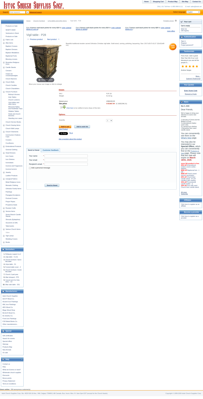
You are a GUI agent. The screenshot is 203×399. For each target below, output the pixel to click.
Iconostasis (9, 162)
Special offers (7, 341)
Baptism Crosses (11, 46)
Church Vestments (12, 132)
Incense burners (11, 169)
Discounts (6, 375)
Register (184, 43)
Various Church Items (13, 229)
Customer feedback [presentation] (51, 150)
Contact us (6, 364)
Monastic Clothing (12, 185)
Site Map (185, 1)
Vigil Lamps (10, 236)
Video (8, 232)
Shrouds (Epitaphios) (13, 219)
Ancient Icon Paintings (10, 301)
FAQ (4, 367)
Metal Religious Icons (13, 182)
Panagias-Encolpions (13, 195)
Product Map (172, 1)
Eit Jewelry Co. (8, 316)
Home (28, 21)
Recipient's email (35, 164)
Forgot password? (187, 45)
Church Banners (11, 79)
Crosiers (8, 140)
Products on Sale (11, 26)
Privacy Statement (9, 381)
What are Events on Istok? (12, 369)
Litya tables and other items (57, 21)
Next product (53, 39)
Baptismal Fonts (11, 56)
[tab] (33, 150)
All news (184, 192)
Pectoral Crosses (11, 198)
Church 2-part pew (11, 274)
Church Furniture (39, 21)
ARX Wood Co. (8, 307)
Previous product (35, 39)
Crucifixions (10, 143)
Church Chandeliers (12, 88)
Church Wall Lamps (12, 128)
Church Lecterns (14, 100)
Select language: (186, 12)
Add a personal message (39, 168)
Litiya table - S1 (10, 264)
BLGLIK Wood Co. (9, 313)
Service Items (10, 211)
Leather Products (11, 175)
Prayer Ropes (10, 201)
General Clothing (11, 149)
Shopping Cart (158, 1)
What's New (186, 138)
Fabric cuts (9, 40)
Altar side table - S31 (12, 284)
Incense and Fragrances (14, 166)
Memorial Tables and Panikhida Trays (15, 107)
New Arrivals (7, 350)
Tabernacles (10, 226)
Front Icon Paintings (9, 318)
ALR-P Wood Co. (8, 299)
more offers (171, 31)
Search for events (9, 338)
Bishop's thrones (14, 94)
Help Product (63, 129)
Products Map (7, 347)
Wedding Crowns (11, 239)
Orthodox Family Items (13, 188)
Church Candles (11, 85)
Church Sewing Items (13, 125)
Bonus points (7, 378)
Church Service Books (13, 122)
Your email (33, 160)
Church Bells (10, 82)
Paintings (9, 192)
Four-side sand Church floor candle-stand (190, 186)
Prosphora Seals (11, 205)
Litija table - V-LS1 (11, 257)
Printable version (168, 21)
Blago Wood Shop (9, 310)
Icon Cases (9, 156)
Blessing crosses (11, 59)
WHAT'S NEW (11, 30)
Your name (33, 156)
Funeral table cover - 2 (13, 267)
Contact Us (197, 1)
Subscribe (184, 194)
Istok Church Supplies (10, 296)
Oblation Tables (13, 111)
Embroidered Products (13, 146)
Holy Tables (12, 97)
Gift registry (185, 30)
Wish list (184, 29)
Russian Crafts (11, 208)
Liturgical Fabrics (11, 179)
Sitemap (5, 344)
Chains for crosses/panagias (12, 74)
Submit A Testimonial (193, 78)
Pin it (71, 133)
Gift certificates (8, 335)
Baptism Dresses (11, 49)
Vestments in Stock (12, 33)
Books (8, 242)
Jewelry (8, 172)
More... (198, 76)
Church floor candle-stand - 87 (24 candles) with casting (188, 178)
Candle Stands (11, 67)
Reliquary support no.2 (13, 254)
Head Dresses (11, 153)
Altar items (9, 43)
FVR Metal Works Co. (10, 321)
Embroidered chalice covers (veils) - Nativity (188, 166)
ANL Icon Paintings (9, 304)
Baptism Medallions (12, 52)
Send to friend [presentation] (33, 150)
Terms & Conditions (9, 384)
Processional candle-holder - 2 (188, 183)
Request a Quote (191, 94)
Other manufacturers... (10, 324)
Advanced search (36, 12)
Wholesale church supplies (12, 372)
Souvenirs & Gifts (12, 223)
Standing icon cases (15, 118)
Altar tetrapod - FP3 (12, 277)
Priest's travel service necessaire (189, 174)
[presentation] (58, 175)
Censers (8, 70)
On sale (5, 352)
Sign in (183, 41)
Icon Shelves (10, 159)
